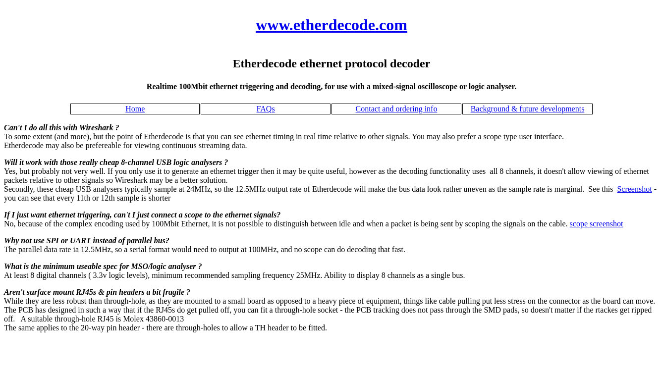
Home (135, 109)
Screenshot (634, 189)
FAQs (266, 109)
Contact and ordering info (397, 109)
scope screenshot (596, 223)
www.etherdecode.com (331, 25)
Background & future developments (528, 109)
